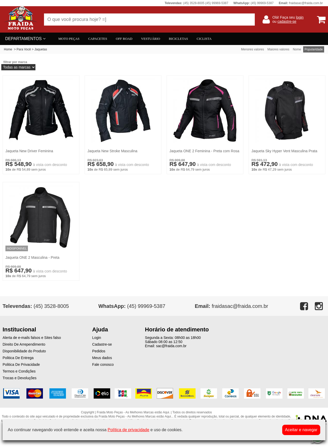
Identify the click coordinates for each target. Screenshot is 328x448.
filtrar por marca (15, 62)
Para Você (24, 49)
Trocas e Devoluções (19, 378)
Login (96, 338)
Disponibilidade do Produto (24, 351)
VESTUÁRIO (150, 39)
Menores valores (252, 49)
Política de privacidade (128, 430)
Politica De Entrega (18, 358)
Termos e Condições (19, 371)
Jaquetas (40, 49)
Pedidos (98, 351)
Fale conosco (103, 364)
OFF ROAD (124, 39)
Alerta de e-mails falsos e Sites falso (32, 338)
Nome (297, 49)
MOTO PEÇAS (69, 39)
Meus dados (102, 358)
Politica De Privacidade (21, 364)
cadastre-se (286, 21)
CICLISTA (204, 39)
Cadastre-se (102, 344)
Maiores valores (278, 49)
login (300, 17)
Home (8, 49)
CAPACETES (97, 39)
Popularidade (313, 49)
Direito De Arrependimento (24, 344)
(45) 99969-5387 (131, 306)
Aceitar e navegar (301, 430)
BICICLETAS (178, 39)
